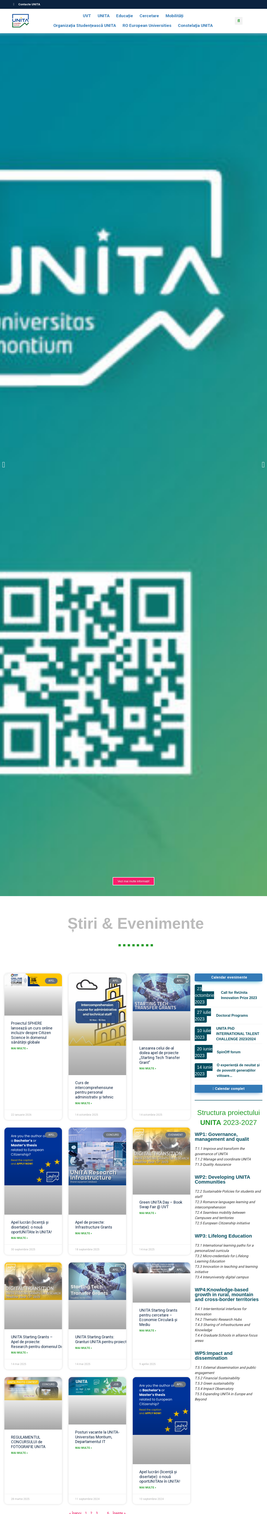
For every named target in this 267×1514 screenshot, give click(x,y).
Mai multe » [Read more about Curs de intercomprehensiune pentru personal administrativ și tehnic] (83, 1103)
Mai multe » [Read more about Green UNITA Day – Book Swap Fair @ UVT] (147, 1213)
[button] (239, 21)
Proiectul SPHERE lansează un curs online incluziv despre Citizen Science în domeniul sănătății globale (31, 1032)
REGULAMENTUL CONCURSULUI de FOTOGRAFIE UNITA (28, 1442)
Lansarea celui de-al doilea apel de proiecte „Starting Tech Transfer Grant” (159, 1055)
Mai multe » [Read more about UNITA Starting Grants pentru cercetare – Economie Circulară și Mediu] (147, 1330)
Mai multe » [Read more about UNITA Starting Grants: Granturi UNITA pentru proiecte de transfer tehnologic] (83, 1348)
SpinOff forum (229, 1052)
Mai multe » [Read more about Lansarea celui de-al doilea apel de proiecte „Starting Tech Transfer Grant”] (147, 1068)
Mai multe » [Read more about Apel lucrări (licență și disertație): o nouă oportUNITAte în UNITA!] (19, 1238)
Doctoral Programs (232, 1015)
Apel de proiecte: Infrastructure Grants (93, 1224)
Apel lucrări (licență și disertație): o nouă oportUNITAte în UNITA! (31, 1227)
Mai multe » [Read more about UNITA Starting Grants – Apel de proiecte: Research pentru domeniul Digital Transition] (19, 1352)
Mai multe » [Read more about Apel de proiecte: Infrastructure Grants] (83, 1233)
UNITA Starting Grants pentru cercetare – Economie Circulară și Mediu (158, 1317)
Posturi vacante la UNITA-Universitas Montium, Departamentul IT (97, 1437)
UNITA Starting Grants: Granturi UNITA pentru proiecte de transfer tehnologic (121, 1339)
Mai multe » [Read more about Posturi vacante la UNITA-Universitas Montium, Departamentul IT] (83, 1447)
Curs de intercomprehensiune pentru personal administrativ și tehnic (94, 1089)
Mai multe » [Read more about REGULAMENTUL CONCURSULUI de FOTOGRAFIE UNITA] (19, 1452)
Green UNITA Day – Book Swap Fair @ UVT (160, 1204)
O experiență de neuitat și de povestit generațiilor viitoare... (238, 1070)
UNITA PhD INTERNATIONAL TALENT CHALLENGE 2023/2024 (237, 1034)
